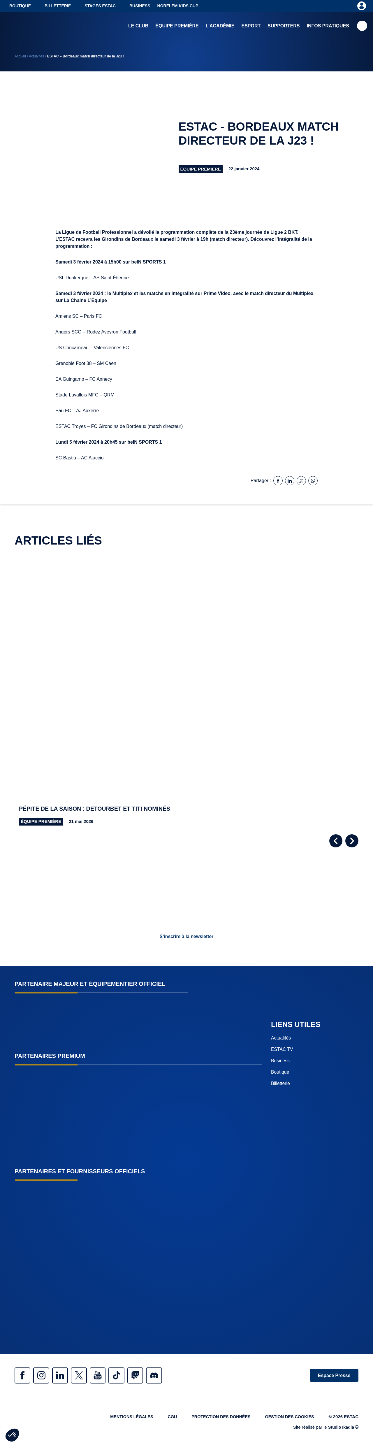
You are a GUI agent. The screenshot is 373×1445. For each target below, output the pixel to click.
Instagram (44, 1376)
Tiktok (125, 1376)
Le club (138, 26)
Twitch (146, 1376)
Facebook (23, 1376)
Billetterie (58, 5)
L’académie (220, 26)
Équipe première (176, 26)
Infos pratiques (328, 26)
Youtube (105, 1376)
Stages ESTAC (100, 5)
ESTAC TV (282, 1049)
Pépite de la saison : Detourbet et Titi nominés (96, 808)
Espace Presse (332, 1375)
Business (139, 5)
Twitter (84, 1376)
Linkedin (64, 1376)
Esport (251, 26)
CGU (167, 1417)
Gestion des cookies (288, 1417)
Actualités (36, 56)
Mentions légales (125, 1417)
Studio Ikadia (342, 1428)
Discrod (166, 1376)
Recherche (362, 26)
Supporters (284, 26)
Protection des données (217, 1417)
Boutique (20, 5)
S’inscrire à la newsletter (186, 936)
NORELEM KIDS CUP (177, 5)
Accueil (20, 56)
